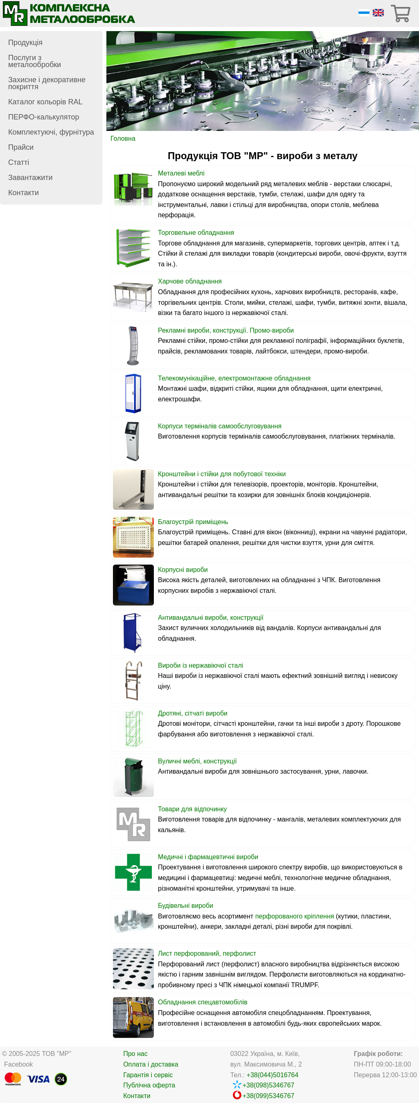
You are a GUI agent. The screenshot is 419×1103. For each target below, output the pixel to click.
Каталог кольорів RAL (45, 102)
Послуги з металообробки (34, 61)
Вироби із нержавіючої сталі (200, 665)
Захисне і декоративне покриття (47, 83)
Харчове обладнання (190, 281)
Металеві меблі (181, 173)
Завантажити (30, 177)
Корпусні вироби (183, 569)
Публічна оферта (149, 1085)
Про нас (135, 1053)
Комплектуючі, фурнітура (51, 132)
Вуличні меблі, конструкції (197, 761)
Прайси (21, 147)
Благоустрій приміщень (193, 521)
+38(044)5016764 (273, 1074)
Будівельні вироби (185, 905)
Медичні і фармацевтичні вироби (208, 856)
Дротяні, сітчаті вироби (193, 713)
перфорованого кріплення (294, 916)
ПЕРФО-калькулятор (43, 117)
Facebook (18, 1064)
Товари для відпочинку (192, 809)
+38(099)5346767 (269, 1095)
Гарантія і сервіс (148, 1074)
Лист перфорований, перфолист (207, 953)
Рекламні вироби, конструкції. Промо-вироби (226, 330)
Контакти (23, 193)
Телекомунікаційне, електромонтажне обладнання (234, 378)
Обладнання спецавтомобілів (203, 1002)
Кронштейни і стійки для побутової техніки (222, 473)
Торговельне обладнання (196, 232)
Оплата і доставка (150, 1064)
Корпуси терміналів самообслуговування (220, 426)
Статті (18, 162)
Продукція (25, 42)
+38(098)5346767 (269, 1085)
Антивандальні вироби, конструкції (211, 617)
